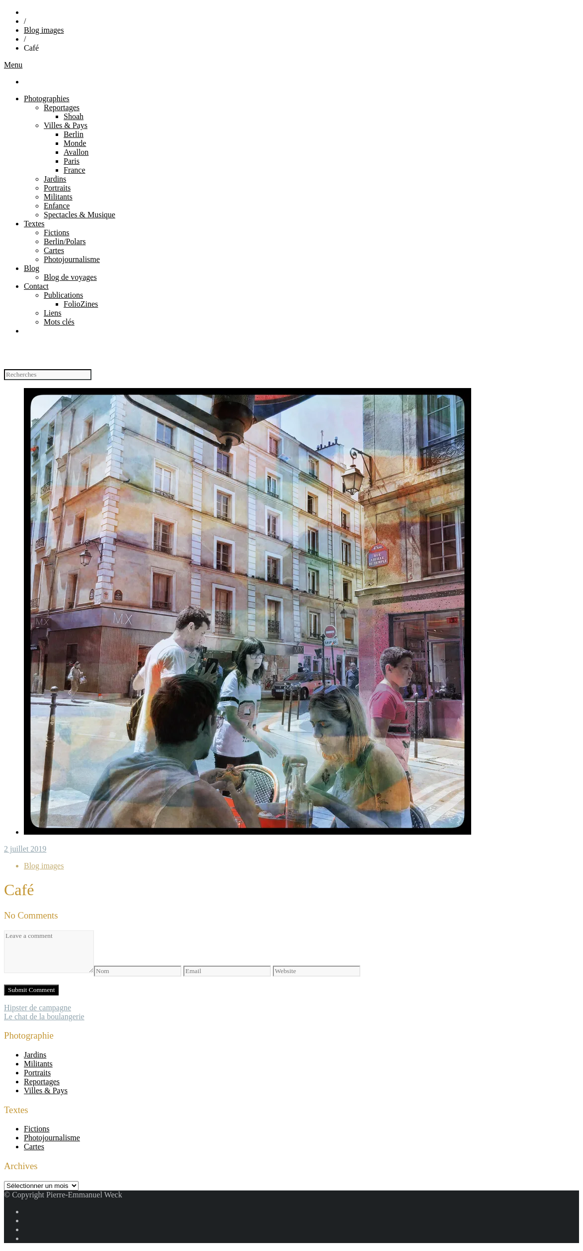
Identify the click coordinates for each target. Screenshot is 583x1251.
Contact (36, 286)
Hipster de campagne (37, 1007)
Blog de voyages (70, 277)
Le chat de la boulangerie (44, 1016)
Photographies (47, 98)
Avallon (76, 152)
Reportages (62, 107)
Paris (72, 161)
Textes (34, 223)
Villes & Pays (65, 125)
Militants (58, 197)
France (74, 170)
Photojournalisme (72, 259)
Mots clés (59, 322)
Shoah (73, 116)
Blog (31, 268)
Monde (75, 143)
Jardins (55, 179)
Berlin (73, 134)
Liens (53, 313)
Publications (63, 295)
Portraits (57, 188)
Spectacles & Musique (79, 214)
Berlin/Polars (64, 241)
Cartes (54, 250)
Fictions (57, 232)
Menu (13, 65)
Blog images (44, 30)
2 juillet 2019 (25, 849)
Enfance (57, 205)
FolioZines (81, 304)
